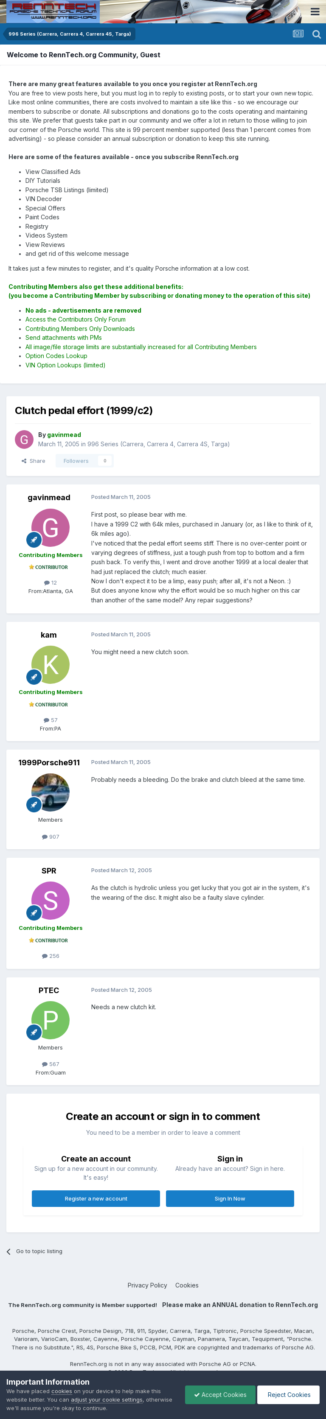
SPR (49, 870)
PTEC (49, 990)
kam (49, 634)
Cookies (187, 1285)
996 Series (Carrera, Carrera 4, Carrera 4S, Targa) (158, 444)
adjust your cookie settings (107, 1399)
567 (50, 1064)
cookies (61, 1391)
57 (51, 719)
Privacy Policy (147, 1285)
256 (50, 955)
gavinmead (49, 497)
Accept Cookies (220, 1394)
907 (50, 836)
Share (33, 460)
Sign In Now (230, 1198)
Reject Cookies (288, 1394)
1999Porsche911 (49, 762)
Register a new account (96, 1198)
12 (50, 582)
